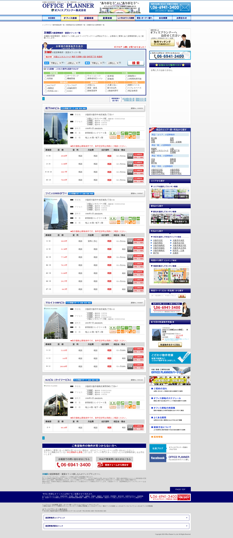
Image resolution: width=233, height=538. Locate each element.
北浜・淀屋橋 (176, 142)
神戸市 (156, 253)
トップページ (46, 504)
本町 (153, 140)
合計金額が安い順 (128, 98)
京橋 (153, 142)
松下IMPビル (94, 108)
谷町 (172, 138)
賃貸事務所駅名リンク (54, 526)
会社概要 (55, 504)
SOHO (68, 91)
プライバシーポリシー (80, 504)
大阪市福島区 (157, 171)
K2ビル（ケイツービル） (94, 380)
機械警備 (70, 78)
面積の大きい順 (141, 100)
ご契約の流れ (46, 506)
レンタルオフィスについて (125, 506)
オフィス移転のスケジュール (61, 506)
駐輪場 (110, 79)
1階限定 (49, 88)
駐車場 (110, 76)
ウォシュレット (93, 76)
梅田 (73, 57)
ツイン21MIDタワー (94, 193)
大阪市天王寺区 (158, 173)
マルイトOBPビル (94, 302)
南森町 (100, 57)
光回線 (49, 78)
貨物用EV (131, 76)
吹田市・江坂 (178, 250)
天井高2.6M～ (52, 91)
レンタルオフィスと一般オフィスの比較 (101, 506)
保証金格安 (132, 91)
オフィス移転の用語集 (80, 506)
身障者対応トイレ (94, 78)
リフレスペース (133, 88)
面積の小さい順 (141, 98)
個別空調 (50, 76)
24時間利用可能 (133, 79)
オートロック (72, 76)
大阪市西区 (175, 170)
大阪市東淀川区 (179, 245)
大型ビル (90, 85)
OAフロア (50, 85)
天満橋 (79, 57)
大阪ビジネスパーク (62, 57)
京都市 (175, 253)
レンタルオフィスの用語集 (144, 506)
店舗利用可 (71, 88)
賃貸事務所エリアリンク (55, 518)
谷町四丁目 (91, 57)
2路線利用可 (111, 91)
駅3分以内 (110, 88)
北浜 (153, 159)
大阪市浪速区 (159, 248)
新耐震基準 (91, 91)
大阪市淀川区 (157, 170)
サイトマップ (93, 504)
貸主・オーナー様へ (66, 504)
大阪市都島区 (159, 250)
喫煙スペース (133, 85)
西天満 (173, 161)
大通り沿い (111, 85)
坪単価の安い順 (129, 100)
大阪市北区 (175, 171)
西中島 (154, 163)
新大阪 (154, 138)
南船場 (173, 159)
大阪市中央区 (176, 173)
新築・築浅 (91, 88)
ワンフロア (71, 85)
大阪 (84, 57)
